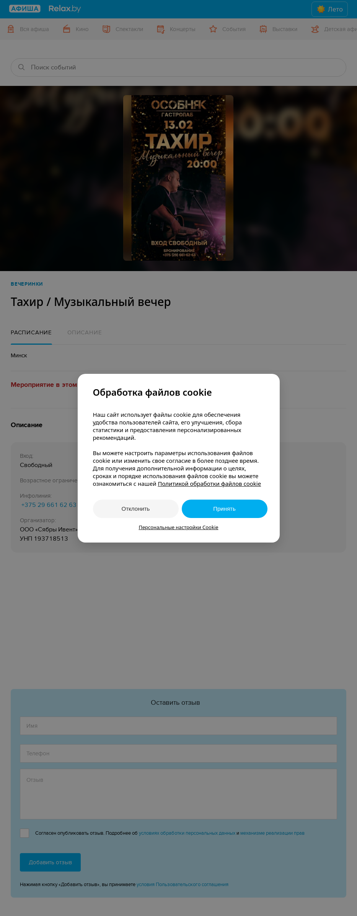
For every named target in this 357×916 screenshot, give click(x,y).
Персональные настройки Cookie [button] (178, 527)
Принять (224, 508)
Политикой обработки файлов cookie (209, 483)
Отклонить (136, 508)
